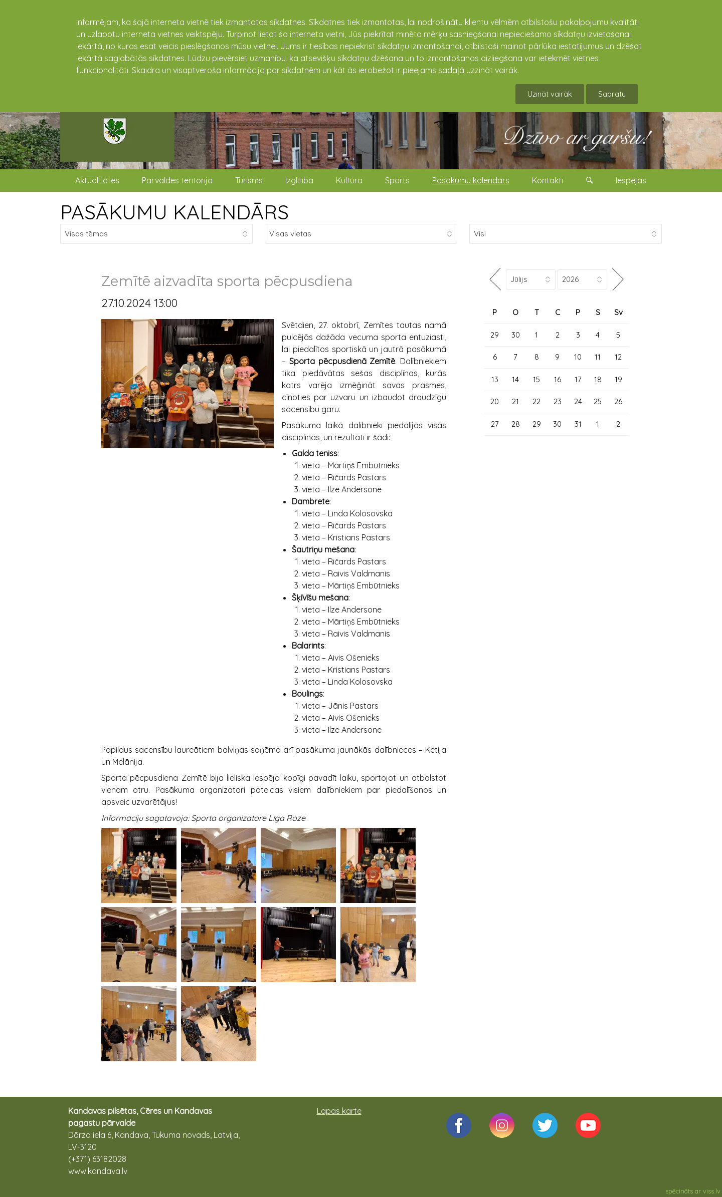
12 (618, 357)
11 (598, 357)
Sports (397, 180)
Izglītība (299, 180)
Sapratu (612, 94)
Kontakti (547, 180)
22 (536, 401)
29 (494, 335)
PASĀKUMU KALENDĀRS (174, 211)
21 (515, 401)
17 (578, 379)
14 (515, 379)
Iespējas (631, 180)
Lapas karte (339, 1111)
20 (494, 401)
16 (557, 379)
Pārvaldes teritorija (177, 180)
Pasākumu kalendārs (470, 180)
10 (578, 357)
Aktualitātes (97, 180)
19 (618, 379)
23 (558, 401)
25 (598, 401)
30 (515, 335)
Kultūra (349, 180)
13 (494, 379)
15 (536, 379)
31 (578, 424)
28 (515, 424)
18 (598, 379)
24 (578, 401)
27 (495, 424)
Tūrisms (249, 180)
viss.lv (711, 1191)
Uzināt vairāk (549, 94)
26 (618, 401)
